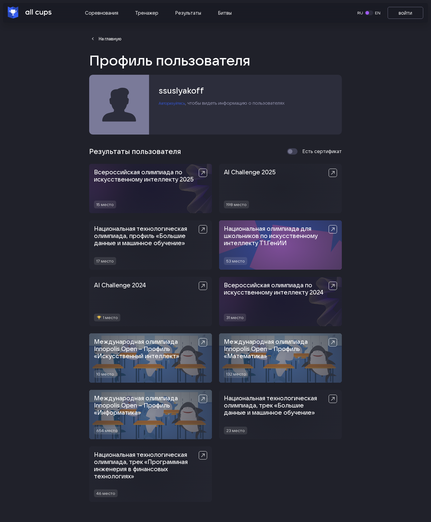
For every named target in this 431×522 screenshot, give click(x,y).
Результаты (188, 13)
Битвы (225, 13)
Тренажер (146, 13)
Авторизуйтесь (175, 105)
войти (405, 13)
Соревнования (101, 13)
